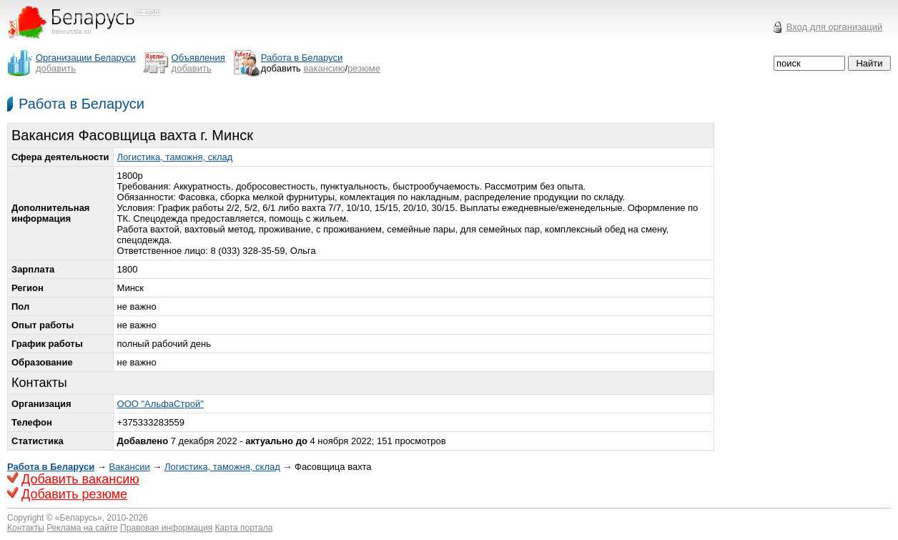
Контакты (25, 528)
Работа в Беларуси (81, 104)
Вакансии (129, 466)
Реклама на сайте (82, 528)
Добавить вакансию (80, 479)
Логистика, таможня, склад (175, 157)
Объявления (198, 57)
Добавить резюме (74, 494)
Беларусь (78, 518)
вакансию (324, 68)
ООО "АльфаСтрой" (160, 403)
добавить (56, 68)
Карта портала (244, 528)
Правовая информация (166, 528)
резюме (363, 68)
